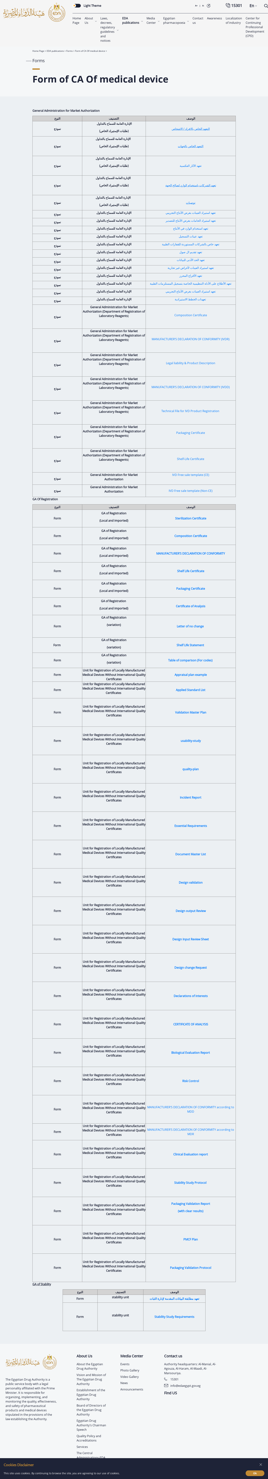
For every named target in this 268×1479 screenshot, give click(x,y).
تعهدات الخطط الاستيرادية (191, 299)
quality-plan (190, 769)
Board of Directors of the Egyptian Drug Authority (91, 1409)
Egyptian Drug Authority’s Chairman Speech (91, 1424)
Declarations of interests (191, 995)
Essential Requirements (190, 825)
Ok (255, 1473)
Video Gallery (129, 1376)
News (124, 1383)
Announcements (131, 1389)
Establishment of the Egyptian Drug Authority (91, 1394)
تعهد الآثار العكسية (191, 165)
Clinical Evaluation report (190, 1154)
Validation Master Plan (190, 712)
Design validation (191, 882)
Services (82, 1446)
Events (125, 1364)
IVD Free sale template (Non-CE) (190, 490)
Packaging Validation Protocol (190, 1267)
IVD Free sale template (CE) (190, 474)
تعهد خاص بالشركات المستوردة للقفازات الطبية (190, 244)
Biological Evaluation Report (190, 1052)
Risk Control (190, 1080)
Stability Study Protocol (190, 1182)
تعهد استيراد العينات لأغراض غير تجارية (191, 267)
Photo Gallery (129, 1370)
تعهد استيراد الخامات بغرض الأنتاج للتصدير (191, 220)
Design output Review (191, 910)
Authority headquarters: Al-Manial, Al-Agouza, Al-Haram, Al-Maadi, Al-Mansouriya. (190, 1368)
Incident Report (190, 797)
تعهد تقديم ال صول (190, 251)
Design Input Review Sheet (190, 939)
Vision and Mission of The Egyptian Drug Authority (91, 1378)
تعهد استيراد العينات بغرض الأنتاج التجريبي (191, 212)
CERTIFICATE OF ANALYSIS (190, 1024)
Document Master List (190, 854)
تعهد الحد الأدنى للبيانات (191, 259)
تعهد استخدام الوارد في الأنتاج (190, 228)
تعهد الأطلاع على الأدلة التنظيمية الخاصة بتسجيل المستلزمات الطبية (190, 283)
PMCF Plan (190, 1239)
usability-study (191, 740)
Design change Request (190, 967)
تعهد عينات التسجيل (191, 236)
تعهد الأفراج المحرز (190, 275)
